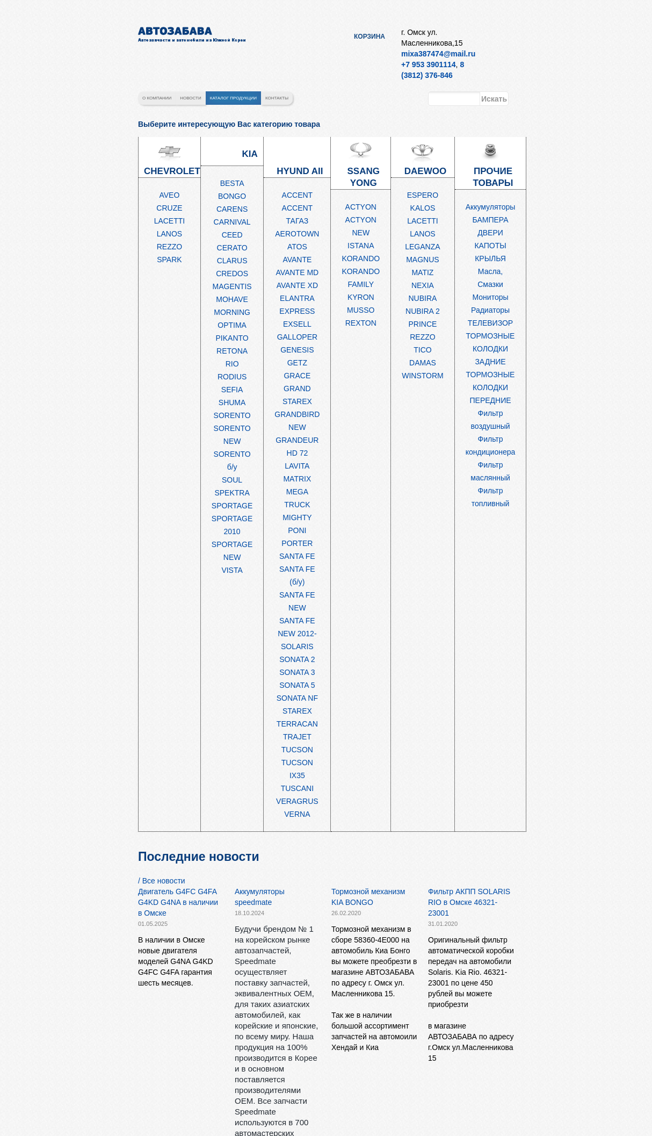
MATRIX (297, 478)
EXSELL (297, 324)
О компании (156, 98)
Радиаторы (490, 310)
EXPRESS (297, 311)
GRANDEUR (297, 440)
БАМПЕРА (491, 219)
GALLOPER (297, 337)
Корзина (369, 36)
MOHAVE (232, 299)
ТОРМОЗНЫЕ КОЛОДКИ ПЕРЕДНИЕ (490, 387)
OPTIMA (232, 325)
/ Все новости (161, 880)
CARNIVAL (232, 222)
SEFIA (232, 389)
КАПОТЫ (490, 245)
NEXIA (422, 285)
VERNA (297, 814)
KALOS (423, 208)
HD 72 (297, 453)
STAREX (297, 711)
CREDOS (232, 273)
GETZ (297, 362)
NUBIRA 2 (422, 311)
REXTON (360, 323)
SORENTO (232, 415)
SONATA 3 (297, 672)
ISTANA (360, 245)
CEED (232, 235)
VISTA (231, 570)
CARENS (232, 209)
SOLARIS (297, 646)
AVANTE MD (297, 272)
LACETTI (169, 221)
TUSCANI (297, 788)
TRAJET (297, 736)
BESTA (232, 183)
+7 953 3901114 (428, 64)
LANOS (169, 233)
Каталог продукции (233, 98)
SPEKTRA (231, 492)
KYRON (360, 297)
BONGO (232, 196)
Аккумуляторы (491, 207)
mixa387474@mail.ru (438, 53)
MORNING (232, 312)
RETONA (232, 351)
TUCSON (297, 749)
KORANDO (361, 258)
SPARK (169, 259)
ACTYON (360, 207)
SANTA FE (297, 556)
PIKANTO (232, 338)
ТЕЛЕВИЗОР (490, 323)
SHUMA (232, 402)
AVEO (169, 195)
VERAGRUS (297, 801)
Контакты (276, 98)
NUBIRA (422, 298)
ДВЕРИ (490, 232)
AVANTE (296, 259)
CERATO (232, 247)
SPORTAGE (232, 505)
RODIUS (232, 376)
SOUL (232, 480)
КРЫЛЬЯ (490, 258)
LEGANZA (422, 246)
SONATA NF (297, 698)
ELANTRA (297, 298)
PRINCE (422, 324)
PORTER (297, 543)
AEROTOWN (297, 233)
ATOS (297, 246)
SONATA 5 (297, 685)
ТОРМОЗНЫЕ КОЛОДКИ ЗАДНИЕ (490, 349)
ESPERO (422, 195)
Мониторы (491, 297)
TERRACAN (297, 724)
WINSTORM (423, 375)
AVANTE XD (297, 285)
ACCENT (297, 195)
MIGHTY (296, 517)
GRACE (297, 375)
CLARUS (232, 260)
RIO (232, 364)
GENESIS (297, 350)
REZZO (169, 246)
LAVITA (297, 466)
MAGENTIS (232, 286)
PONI (297, 530)
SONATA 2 (297, 659)
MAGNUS (422, 259)
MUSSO (360, 310)
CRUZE (169, 208)
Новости (190, 98)
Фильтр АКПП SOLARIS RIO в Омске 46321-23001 (469, 902)
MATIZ (422, 272)
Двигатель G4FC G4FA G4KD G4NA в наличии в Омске (178, 902)
